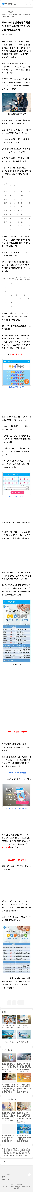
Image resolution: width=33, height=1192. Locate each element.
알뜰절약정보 (5, 1177)
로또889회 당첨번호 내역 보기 (16, 731)
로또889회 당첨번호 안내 (17, 860)
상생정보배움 (5, 1179)
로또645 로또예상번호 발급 (16, 772)
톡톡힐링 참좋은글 (6, 1174)
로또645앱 (6, 847)
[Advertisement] (16, 555)
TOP (29, 1174)
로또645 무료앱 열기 (16, 354)
